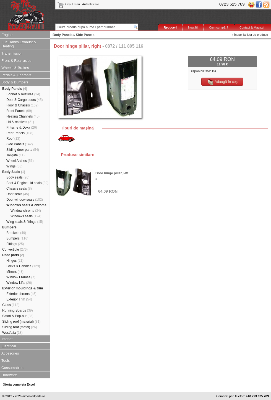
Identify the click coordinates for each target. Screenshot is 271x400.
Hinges (15, 261)
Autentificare (90, 4)
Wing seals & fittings (24, 222)
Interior (6, 339)
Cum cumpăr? (218, 27)
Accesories (10, 353)
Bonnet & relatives (23, 94)
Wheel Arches (20, 161)
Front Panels (19, 111)
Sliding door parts (22, 150)
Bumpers (9, 227)
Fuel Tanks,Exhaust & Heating (18, 44)
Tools (5, 360)
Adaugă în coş (222, 82)
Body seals (17, 177)
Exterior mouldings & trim (22, 288)
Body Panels (14, 89)
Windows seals (26, 216)
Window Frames (20, 277)
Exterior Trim (19, 299)
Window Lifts (19, 283)
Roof (13, 139)
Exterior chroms (21, 294)
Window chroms (26, 211)
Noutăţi (193, 27)
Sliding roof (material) (21, 321)
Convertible (15, 249)
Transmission (12, 53)
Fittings (15, 244)
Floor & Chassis (22, 105)
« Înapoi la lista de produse (250, 34)
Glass (10, 305)
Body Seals (13, 172)
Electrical (8, 346)
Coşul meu (69, 4)
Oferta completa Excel (19, 384)
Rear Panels (19, 133)
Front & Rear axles (16, 60)
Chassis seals (19, 188)
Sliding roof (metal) (19, 327)
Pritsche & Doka (21, 127)
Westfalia (12, 333)
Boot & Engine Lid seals (27, 183)
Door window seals (24, 200)
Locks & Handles (23, 266)
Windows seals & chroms (26, 205)
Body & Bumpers (14, 82)
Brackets (16, 233)
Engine (6, 35)
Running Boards (17, 310)
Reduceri (170, 27)
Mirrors (15, 272)
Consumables (12, 368)
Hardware (9, 375)
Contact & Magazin (252, 27)
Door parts (13, 255)
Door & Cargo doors (24, 100)
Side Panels (19, 144)
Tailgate (15, 155)
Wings (14, 166)
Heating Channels (23, 116)
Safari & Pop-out (17, 316)
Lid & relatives (20, 122)
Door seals (17, 194)
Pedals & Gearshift (16, 75)
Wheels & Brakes (15, 68)
